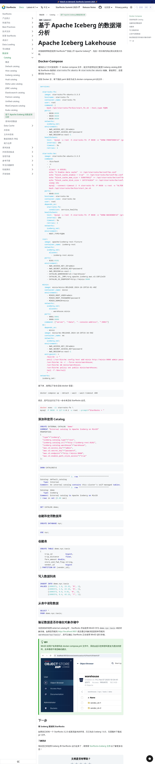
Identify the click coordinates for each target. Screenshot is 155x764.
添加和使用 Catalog (136, 19)
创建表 (131, 27)
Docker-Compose (135, 16)
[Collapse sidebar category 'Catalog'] (32, 58)
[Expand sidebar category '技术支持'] (32, 31)
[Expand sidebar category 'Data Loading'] (32, 44)
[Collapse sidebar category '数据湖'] (32, 53)
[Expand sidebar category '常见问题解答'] (32, 165)
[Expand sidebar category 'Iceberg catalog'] (32, 75)
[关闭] (152, 2)
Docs (21, 7)
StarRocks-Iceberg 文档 (100, 746)
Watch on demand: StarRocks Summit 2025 (77, 1)
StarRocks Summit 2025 (68, 7)
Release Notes (89, 7)
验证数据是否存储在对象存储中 (140, 37)
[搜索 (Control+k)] (144, 7)
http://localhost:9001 (67, 631)
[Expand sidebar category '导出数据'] (32, 49)
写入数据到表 (134, 30)
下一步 (131, 41)
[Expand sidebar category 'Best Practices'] (32, 27)
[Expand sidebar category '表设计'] (32, 40)
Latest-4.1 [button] (31, 7)
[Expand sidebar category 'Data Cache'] (32, 126)
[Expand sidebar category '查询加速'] (32, 147)
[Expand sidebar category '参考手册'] (32, 161)
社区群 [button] (107, 7)
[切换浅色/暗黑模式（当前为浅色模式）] (131, 7)
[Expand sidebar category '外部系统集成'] (32, 152)
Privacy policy (121, 7)
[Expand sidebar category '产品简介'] (32, 18)
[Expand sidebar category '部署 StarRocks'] (32, 36)
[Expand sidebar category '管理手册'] (32, 156)
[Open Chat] (149, 758)
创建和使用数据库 (135, 23)
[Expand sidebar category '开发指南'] (32, 174)
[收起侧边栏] (18, 761)
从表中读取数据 (134, 34)
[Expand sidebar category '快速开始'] (32, 23)
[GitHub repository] (100, 7)
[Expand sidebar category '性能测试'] (32, 169)
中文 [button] (44, 7)
